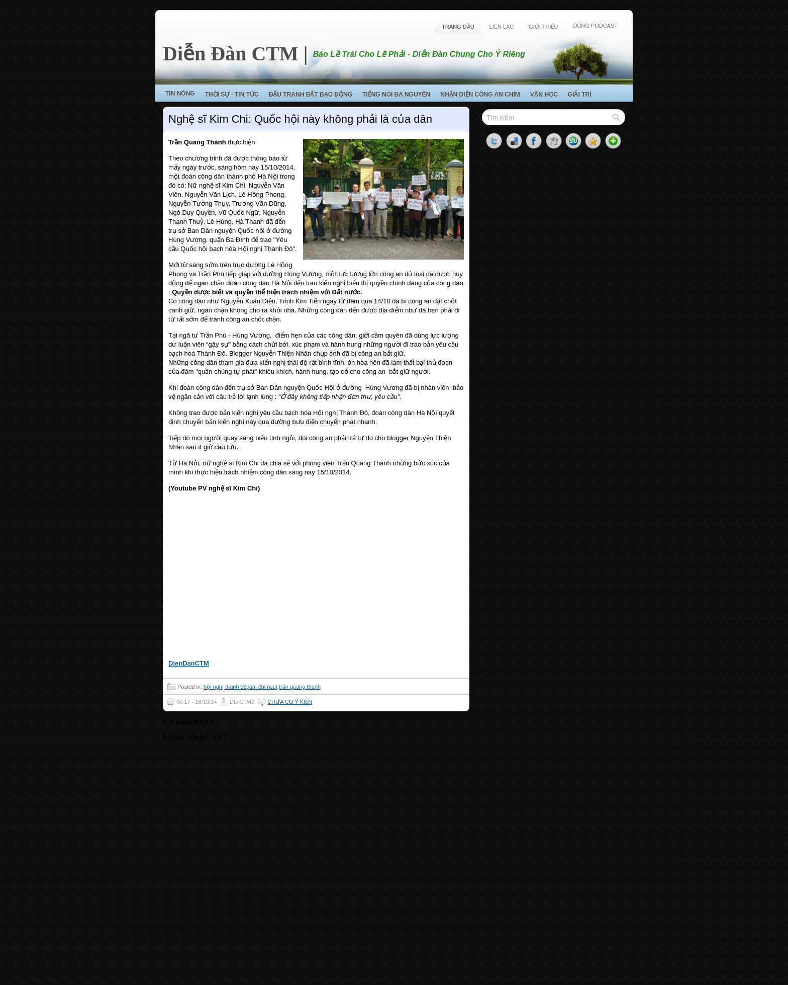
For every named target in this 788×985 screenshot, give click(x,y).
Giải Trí (580, 94)
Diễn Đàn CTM (231, 53)
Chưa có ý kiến (289, 702)
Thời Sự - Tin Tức (232, 94)
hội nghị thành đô (225, 687)
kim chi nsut (262, 687)
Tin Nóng (180, 93)
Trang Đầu (458, 27)
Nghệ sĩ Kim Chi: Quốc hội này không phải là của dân (300, 119)
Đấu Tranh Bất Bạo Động (310, 94)
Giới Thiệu (543, 27)
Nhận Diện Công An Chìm (480, 94)
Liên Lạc (501, 27)
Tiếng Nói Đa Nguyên (396, 94)
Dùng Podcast (595, 26)
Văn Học (544, 94)
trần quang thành (300, 687)
